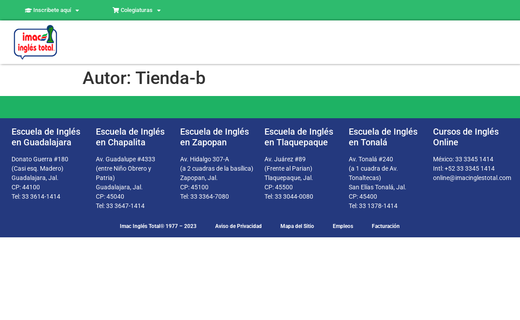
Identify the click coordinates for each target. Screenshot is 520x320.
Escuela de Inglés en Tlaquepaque (298, 137)
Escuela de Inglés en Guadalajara (46, 137)
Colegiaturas (137, 10)
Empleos (343, 226)
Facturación (386, 226)
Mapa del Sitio (297, 226)
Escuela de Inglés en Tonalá (383, 137)
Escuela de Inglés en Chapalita (130, 137)
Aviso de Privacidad (238, 226)
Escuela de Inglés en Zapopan (214, 137)
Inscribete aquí (52, 10)
